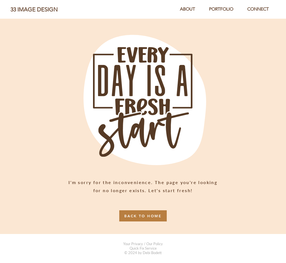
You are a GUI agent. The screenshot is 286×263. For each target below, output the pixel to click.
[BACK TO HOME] (143, 215)
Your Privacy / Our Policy (143, 244)
